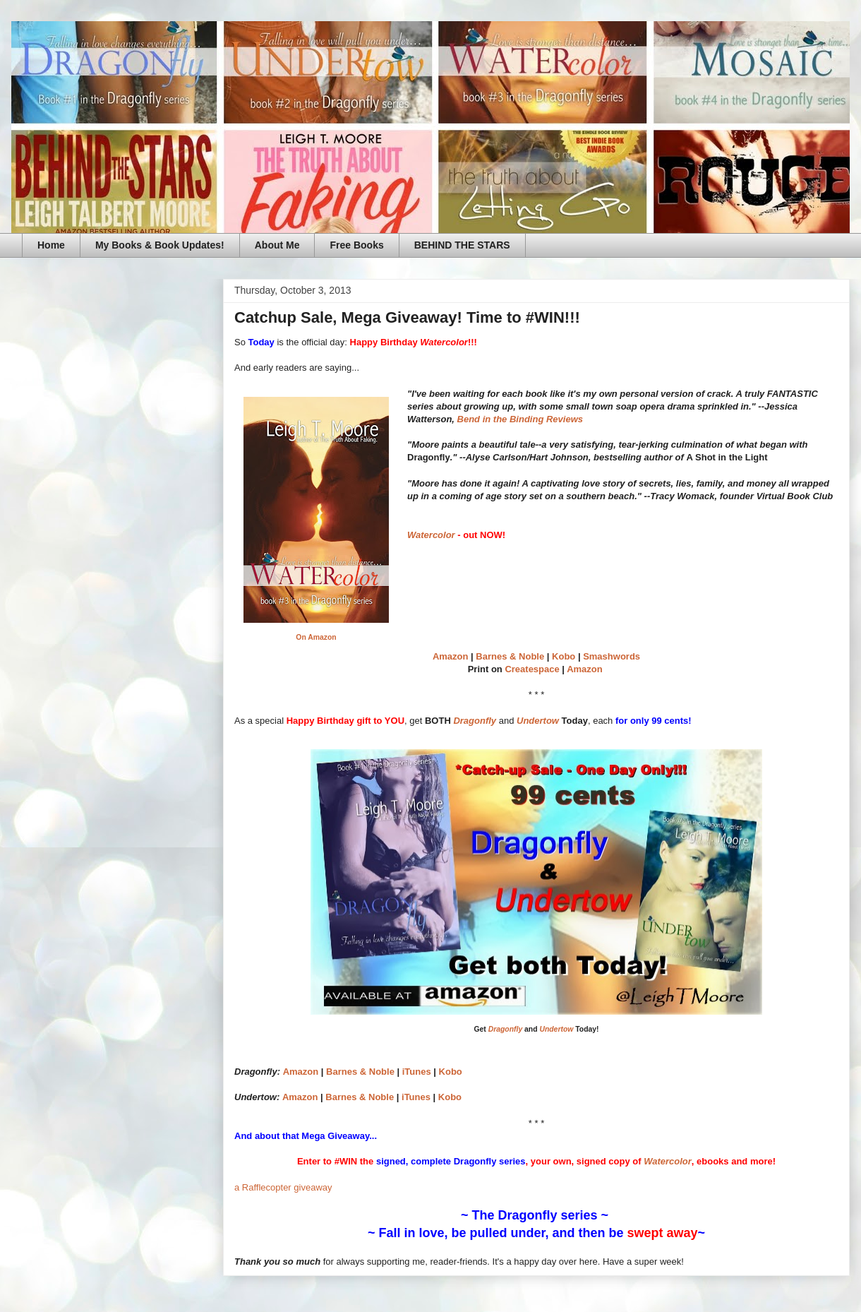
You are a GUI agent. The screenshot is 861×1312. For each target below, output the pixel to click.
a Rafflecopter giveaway (283, 1187)
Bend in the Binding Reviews (520, 419)
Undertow (538, 720)
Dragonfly (474, 720)
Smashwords (611, 656)
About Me (277, 245)
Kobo (563, 656)
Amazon (451, 656)
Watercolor (431, 535)
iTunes (416, 1071)
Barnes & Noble (510, 656)
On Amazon (316, 637)
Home (51, 245)
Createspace (532, 669)
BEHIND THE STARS (462, 245)
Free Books (356, 245)
